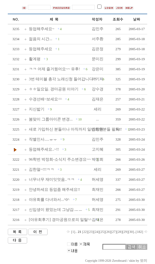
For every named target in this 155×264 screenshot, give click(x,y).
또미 (143, 260)
